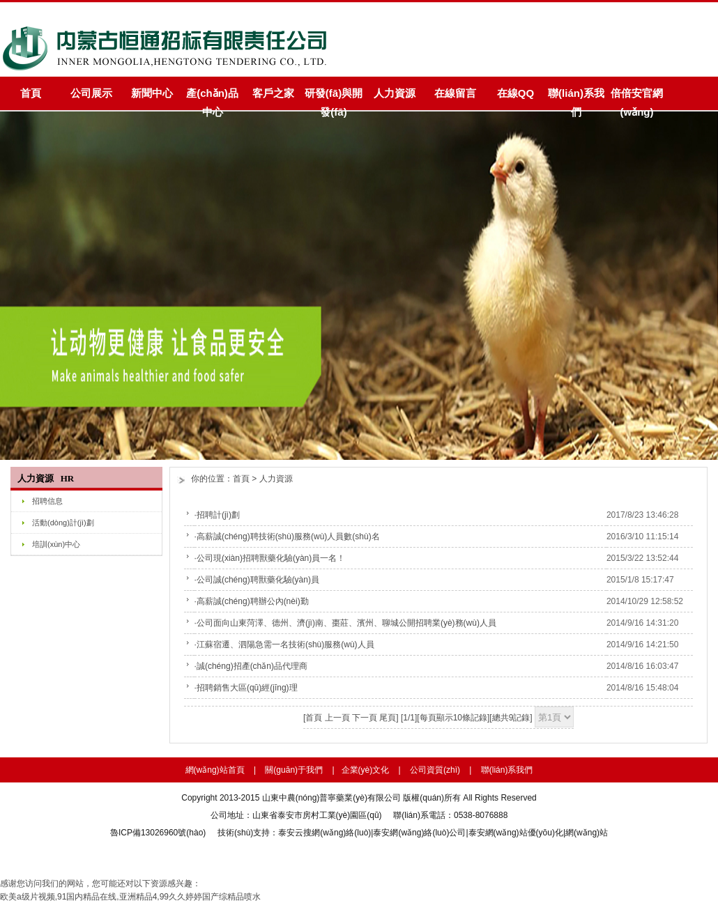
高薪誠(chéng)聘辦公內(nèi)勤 (253, 601)
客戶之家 (273, 93)
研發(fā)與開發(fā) (333, 98)
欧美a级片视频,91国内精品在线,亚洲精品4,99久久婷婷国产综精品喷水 (130, 897)
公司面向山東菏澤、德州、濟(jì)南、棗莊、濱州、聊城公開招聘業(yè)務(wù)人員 (346, 623)
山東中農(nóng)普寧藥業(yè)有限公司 (331, 798)
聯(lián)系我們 (576, 98)
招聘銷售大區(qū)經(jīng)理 (247, 688)
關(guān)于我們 (294, 770)
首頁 (30, 93)
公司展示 (91, 93)
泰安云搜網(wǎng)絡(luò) (324, 833)
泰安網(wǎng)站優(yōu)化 (515, 833)
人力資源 (394, 93)
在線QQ (515, 93)
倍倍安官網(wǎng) (637, 98)
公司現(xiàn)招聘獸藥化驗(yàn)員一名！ (271, 558)
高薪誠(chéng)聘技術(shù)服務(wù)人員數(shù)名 (288, 536)
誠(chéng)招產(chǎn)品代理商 (252, 666)
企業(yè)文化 (366, 770)
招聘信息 (47, 501)
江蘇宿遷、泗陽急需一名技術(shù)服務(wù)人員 (285, 644)
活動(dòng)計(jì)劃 (63, 522)
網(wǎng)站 (586, 833)
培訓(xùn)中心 (56, 544)
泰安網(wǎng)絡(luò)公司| (420, 833)
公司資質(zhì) (435, 770)
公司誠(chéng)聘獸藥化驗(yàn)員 (258, 580)
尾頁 (387, 718)
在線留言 (455, 93)
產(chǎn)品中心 (212, 98)
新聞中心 (152, 93)
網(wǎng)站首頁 (215, 770)
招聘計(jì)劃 (218, 515)
